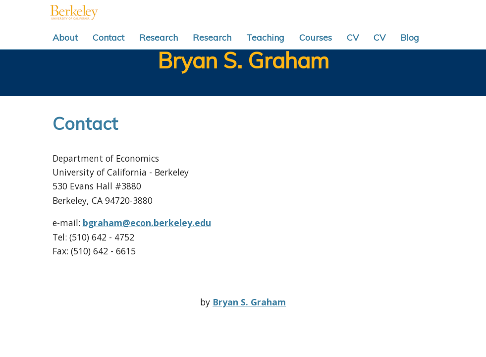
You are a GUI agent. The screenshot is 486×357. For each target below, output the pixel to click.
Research (158, 37)
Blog (409, 37)
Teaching (265, 37)
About (65, 37)
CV (353, 37)
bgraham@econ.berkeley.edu (147, 223)
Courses (315, 37)
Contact (108, 37)
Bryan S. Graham (243, 60)
